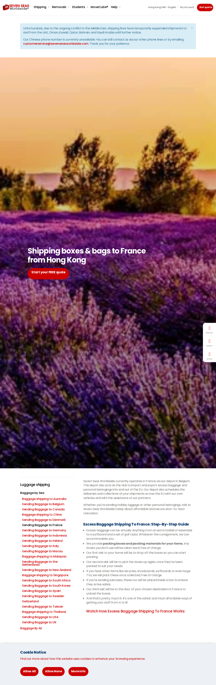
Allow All (29, 671)
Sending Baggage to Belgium (43, 504)
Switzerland (30, 602)
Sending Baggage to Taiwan (42, 607)
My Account (187, 7)
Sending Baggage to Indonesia (44, 536)
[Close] (192, 28)
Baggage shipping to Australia (44, 499)
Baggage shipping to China (42, 515)
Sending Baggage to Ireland (42, 541)
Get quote (206, 7)
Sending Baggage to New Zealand (46, 570)
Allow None (53, 671)
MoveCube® (99, 7)
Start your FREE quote (51, 273)
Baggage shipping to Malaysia (44, 557)
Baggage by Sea (32, 493)
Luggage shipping (36, 485)
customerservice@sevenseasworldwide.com (55, 44)
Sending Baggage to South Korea (46, 586)
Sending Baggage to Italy (40, 546)
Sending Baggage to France (42, 525)
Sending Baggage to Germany (44, 531)
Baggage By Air (31, 628)
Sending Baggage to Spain (41, 591)
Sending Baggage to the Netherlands (39, 563)
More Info (78, 671)
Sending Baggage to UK (39, 623)
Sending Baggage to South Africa (46, 581)
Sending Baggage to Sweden (43, 596)
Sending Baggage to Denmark (44, 520)
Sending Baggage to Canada (43, 510)
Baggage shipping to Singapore (45, 575)
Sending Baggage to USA (40, 617)
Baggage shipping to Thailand (44, 612)
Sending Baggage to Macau (42, 551)
